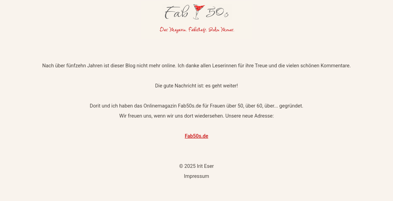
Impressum (196, 176)
